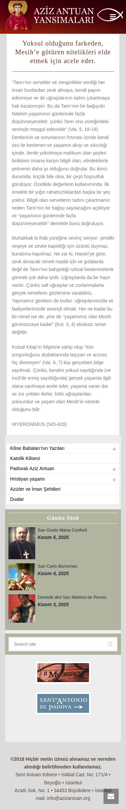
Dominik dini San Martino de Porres (72, 597)
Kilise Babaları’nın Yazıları (37, 448)
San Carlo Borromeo (58, 566)
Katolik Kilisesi (25, 458)
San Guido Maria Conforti (62, 530)
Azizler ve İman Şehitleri (35, 489)
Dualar (17, 499)
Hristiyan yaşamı (27, 479)
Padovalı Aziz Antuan (32, 468)
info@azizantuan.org (68, 798)
